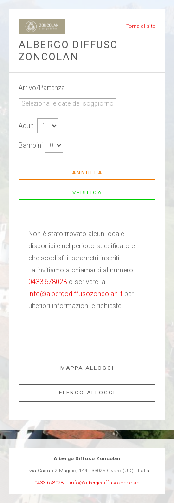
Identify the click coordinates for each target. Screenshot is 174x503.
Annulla (87, 172)
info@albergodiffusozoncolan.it (75, 294)
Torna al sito (140, 26)
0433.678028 (47, 282)
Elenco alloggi (87, 392)
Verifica (87, 192)
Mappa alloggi (87, 368)
